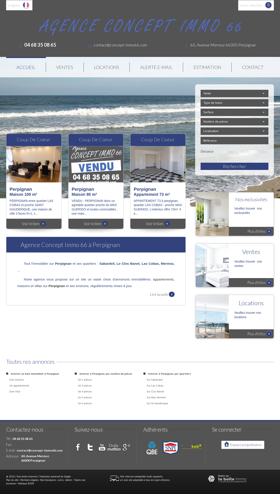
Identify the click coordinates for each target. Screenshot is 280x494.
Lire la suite (162, 294)
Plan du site (12, 480)
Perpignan (57, 286)
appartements (163, 279)
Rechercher (234, 166)
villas (38, 286)
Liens (61, 480)
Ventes (64, 67)
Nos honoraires (48, 480)
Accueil (25, 67)
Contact (253, 67)
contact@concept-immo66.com (120, 44)
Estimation (207, 67)
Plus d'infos (259, 231)
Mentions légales (29, 480)
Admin (68, 480)
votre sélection (251, 5)
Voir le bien (34, 223)
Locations (106, 67)
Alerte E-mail (156, 67)
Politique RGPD (26, 483)
